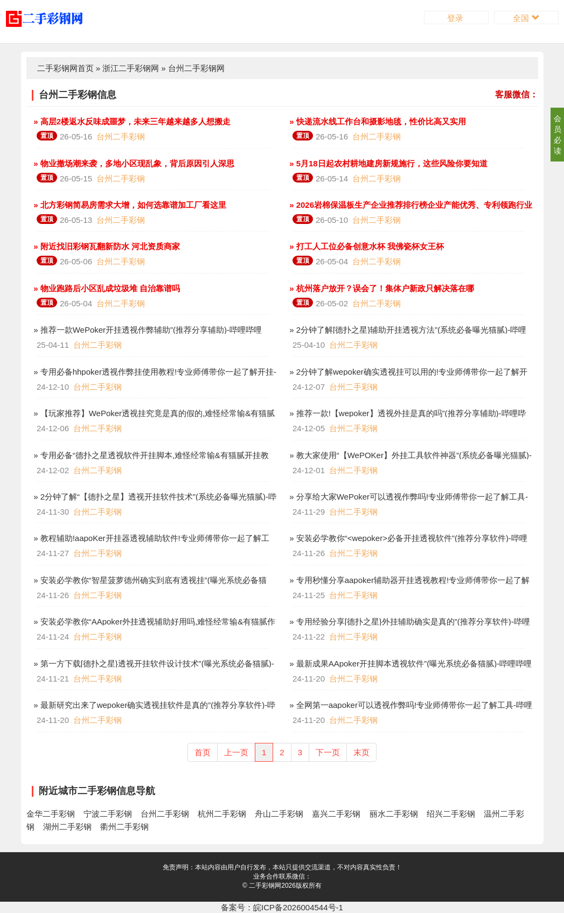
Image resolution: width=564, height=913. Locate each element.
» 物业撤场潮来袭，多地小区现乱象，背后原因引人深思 (132, 163)
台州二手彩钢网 (196, 68)
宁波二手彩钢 (107, 813)
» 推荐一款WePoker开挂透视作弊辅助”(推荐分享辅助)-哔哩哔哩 (146, 329)
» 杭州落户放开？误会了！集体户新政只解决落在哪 (380, 288)
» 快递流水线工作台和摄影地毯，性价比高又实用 (376, 121)
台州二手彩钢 (120, 136)
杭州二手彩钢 (222, 813)
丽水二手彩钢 (394, 813)
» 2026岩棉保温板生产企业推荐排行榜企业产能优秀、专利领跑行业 (409, 204)
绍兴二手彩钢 (451, 813)
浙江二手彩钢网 (130, 68)
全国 (526, 18)
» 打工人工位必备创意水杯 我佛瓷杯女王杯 (365, 246)
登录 (456, 18)
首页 (202, 752)
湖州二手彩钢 (67, 826)
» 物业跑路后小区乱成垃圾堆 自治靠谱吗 (105, 288)
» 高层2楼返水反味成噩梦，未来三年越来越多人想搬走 (131, 121)
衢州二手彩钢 (124, 826)
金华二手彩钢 (50, 813)
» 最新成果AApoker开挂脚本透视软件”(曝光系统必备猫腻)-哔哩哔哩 (409, 663)
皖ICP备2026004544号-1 (298, 907)
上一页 (236, 752)
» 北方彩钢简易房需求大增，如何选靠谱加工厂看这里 (128, 204)
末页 (361, 752)
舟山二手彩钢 (279, 813)
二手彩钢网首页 (65, 68)
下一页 (328, 752)
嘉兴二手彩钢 (336, 813)
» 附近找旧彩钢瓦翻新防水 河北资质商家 (105, 246)
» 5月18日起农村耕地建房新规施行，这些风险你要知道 (387, 163)
